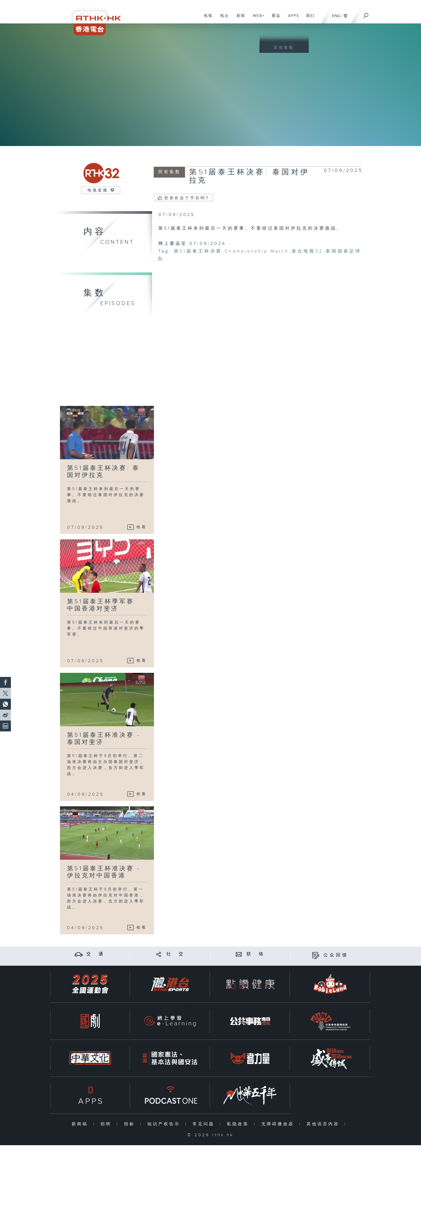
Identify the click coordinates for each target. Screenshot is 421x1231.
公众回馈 (336, 955)
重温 (274, 18)
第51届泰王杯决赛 (198, 251)
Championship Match (257, 251)
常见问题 (205, 1124)
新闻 (238, 18)
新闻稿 (81, 1124)
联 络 (256, 954)
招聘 (107, 1124)
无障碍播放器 (278, 1124)
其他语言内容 (324, 1124)
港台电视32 (307, 251)
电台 (222, 18)
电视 (206, 18)
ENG (336, 16)
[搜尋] (366, 13)
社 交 (175, 954)
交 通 (95, 954)
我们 (308, 18)
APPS (291, 18)
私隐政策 (239, 1124)
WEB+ (257, 18)
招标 (130, 1124)
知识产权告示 (165, 1124)
